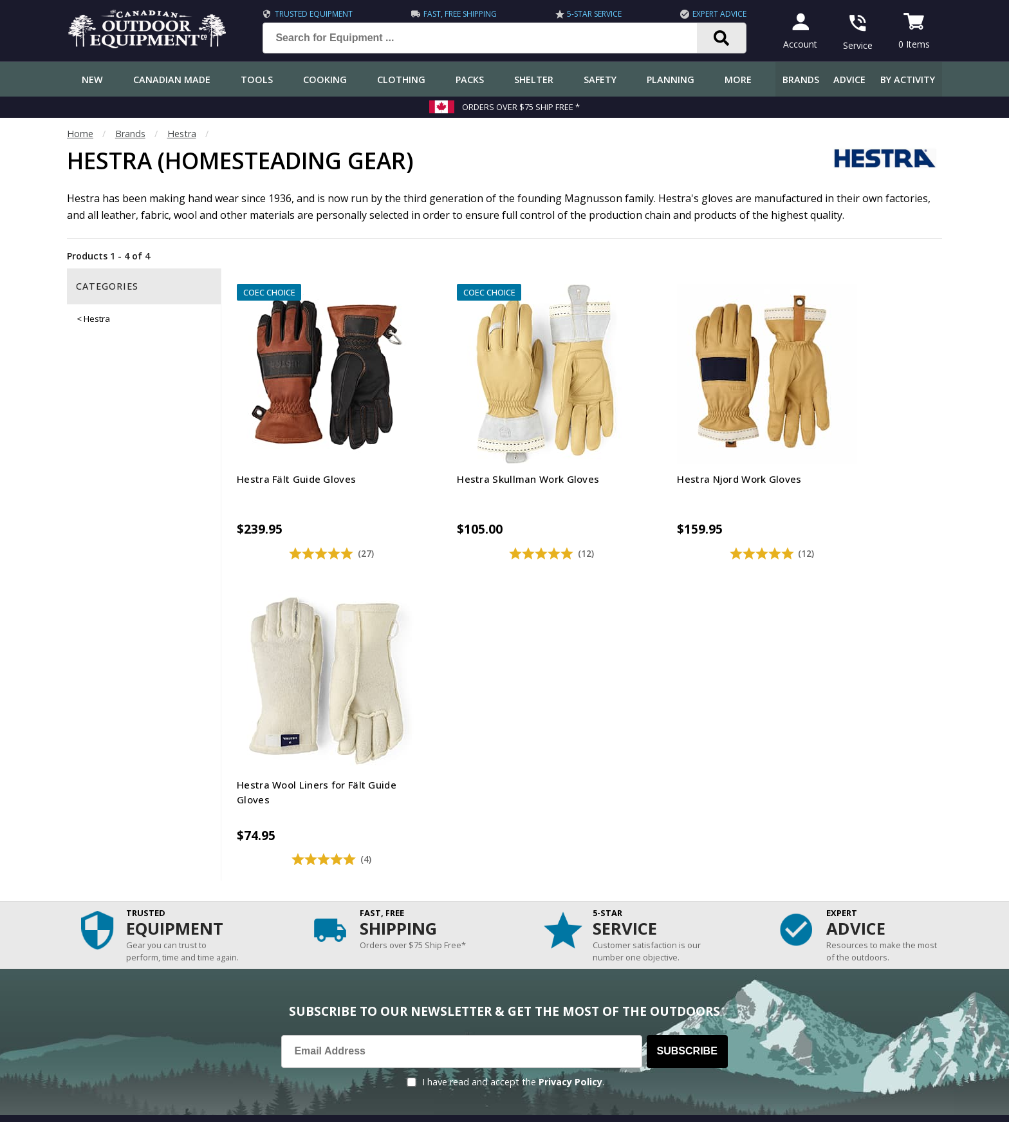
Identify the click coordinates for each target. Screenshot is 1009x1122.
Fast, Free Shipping (458, 13)
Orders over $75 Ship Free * (521, 107)
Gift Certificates (106, 965)
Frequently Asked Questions (132, 837)
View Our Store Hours (661, 1048)
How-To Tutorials (373, 914)
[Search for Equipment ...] (488, 38)
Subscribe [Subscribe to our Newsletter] (687, 714)
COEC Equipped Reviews (387, 837)
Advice (849, 79)
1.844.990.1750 (688, 1024)
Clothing (401, 79)
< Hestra (93, 318)
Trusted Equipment (312, 13)
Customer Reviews (112, 991)
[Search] (720, 38)
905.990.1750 (801, 1024)
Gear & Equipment (374, 863)
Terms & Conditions (818, 1102)
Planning (670, 79)
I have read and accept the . (513, 745)
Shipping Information (117, 889)
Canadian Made (171, 79)
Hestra (181, 133)
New (92, 79)
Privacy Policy (570, 745)
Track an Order (104, 914)
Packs (470, 79)
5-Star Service (592, 13)
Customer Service (110, 863)
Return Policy (100, 939)
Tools (257, 79)
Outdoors (355, 939)
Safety (600, 79)
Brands (800, 79)
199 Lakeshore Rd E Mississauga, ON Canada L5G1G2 (724, 1011)
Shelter (533, 79)
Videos (349, 965)
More (738, 79)
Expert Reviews (367, 889)
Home (80, 133)
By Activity (907, 79)
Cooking (325, 79)
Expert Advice (717, 13)
